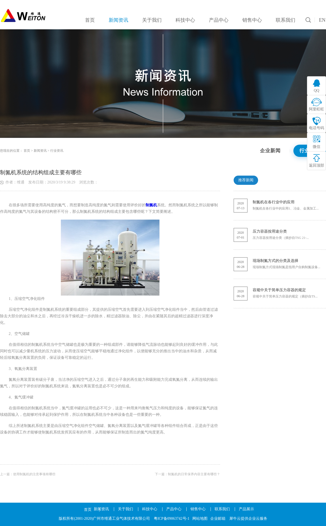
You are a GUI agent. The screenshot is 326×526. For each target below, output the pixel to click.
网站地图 (200, 519)
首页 (88, 510)
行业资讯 (56, 151)
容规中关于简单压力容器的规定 (279, 290)
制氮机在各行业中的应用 (273, 202)
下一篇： (187, 474)
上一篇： (27, 474)
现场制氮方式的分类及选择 (275, 261)
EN (322, 20)
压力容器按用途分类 (270, 231)
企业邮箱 (217, 519)
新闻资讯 (40, 151)
